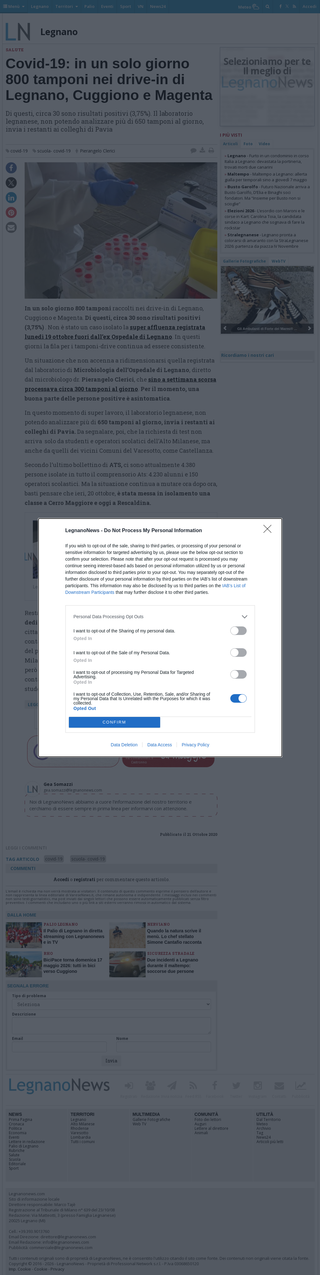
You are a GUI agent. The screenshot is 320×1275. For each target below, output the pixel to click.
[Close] (269, 531)
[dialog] (160, 638)
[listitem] (160, 616)
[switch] (238, 630)
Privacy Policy (195, 744)
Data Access (159, 744)
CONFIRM (114, 721)
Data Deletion (124, 744)
